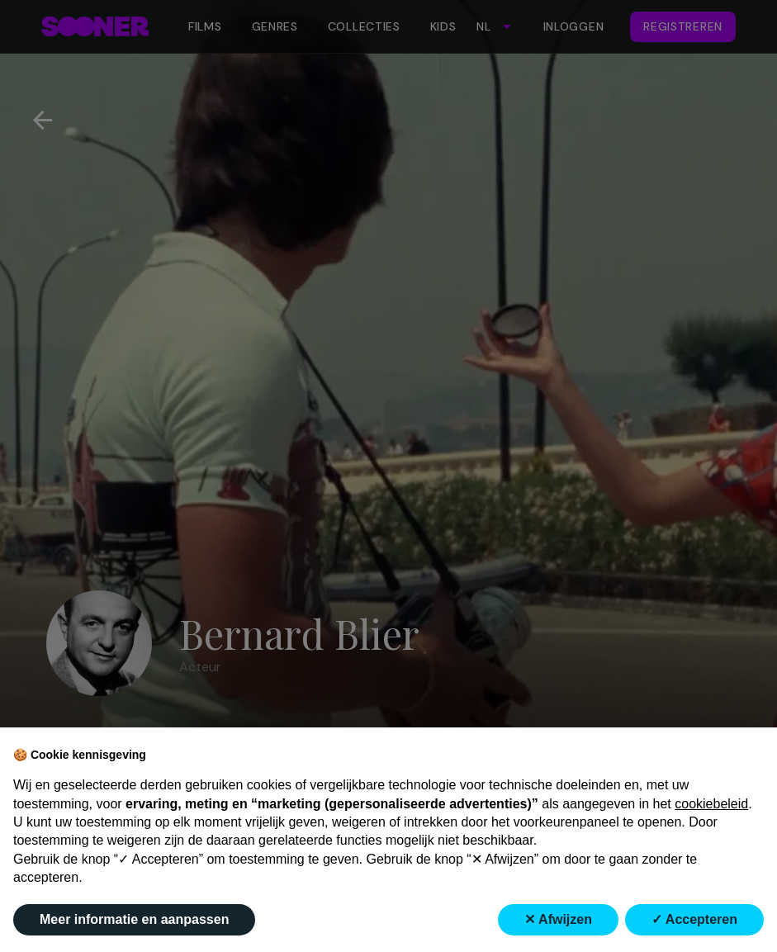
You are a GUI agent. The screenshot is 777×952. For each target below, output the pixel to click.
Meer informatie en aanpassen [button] (134, 919)
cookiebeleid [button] (711, 804)
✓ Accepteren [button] (694, 919)
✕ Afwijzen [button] (558, 919)
